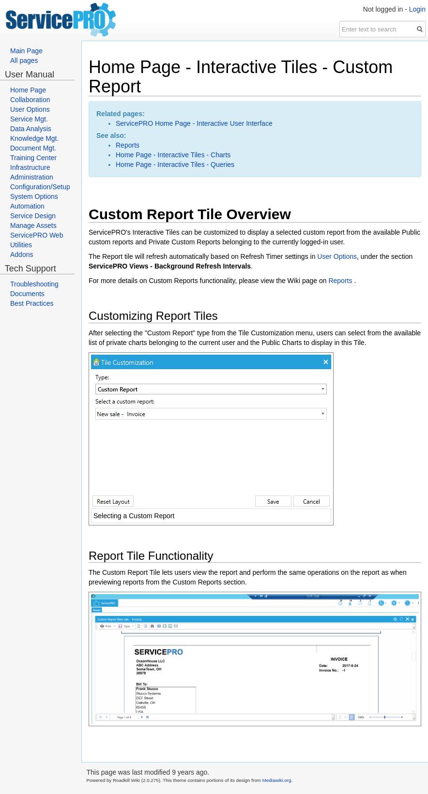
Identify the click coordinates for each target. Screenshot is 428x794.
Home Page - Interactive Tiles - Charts (173, 155)
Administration (31, 177)
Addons (21, 254)
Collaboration (30, 100)
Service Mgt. (29, 119)
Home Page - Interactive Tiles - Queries (175, 164)
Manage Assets (33, 225)
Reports (127, 145)
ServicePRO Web (36, 235)
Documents (27, 294)
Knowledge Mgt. (34, 138)
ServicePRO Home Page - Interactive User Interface (194, 123)
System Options (34, 196)
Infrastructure (30, 167)
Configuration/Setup (40, 187)
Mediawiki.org (276, 780)
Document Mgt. (33, 148)
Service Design (33, 216)
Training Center (33, 158)
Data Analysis (30, 129)
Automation (27, 206)
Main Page (26, 51)
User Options (30, 109)
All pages (24, 60)
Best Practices (31, 303)
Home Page (28, 90)
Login (417, 9)
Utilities (21, 245)
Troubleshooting (34, 284)
